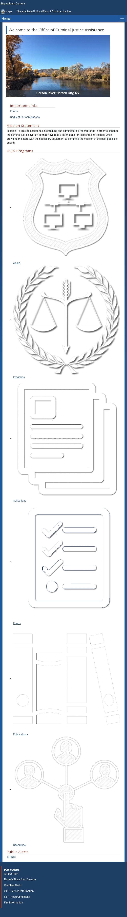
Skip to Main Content (12, 3)
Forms (14, 111)
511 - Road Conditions (17, 896)
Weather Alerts (12, 885)
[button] (13, 66)
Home (5, 18)
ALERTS (11, 857)
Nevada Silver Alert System (20, 879)
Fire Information (13, 902)
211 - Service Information (19, 891)
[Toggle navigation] (122, 18)
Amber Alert (11, 873)
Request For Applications (25, 117)
